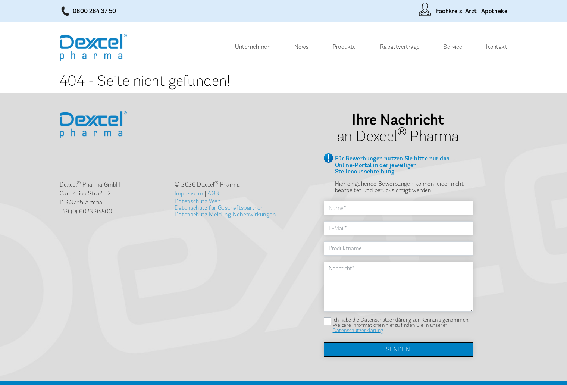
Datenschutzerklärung (358, 330)
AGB (213, 193)
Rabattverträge (400, 46)
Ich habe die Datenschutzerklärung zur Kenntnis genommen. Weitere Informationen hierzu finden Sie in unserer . (401, 325)
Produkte (344, 46)
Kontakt (496, 46)
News (301, 46)
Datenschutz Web (198, 201)
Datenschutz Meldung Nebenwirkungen (225, 214)
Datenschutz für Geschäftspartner (219, 207)
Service (453, 46)
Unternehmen (252, 46)
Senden (398, 349)
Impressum (189, 193)
